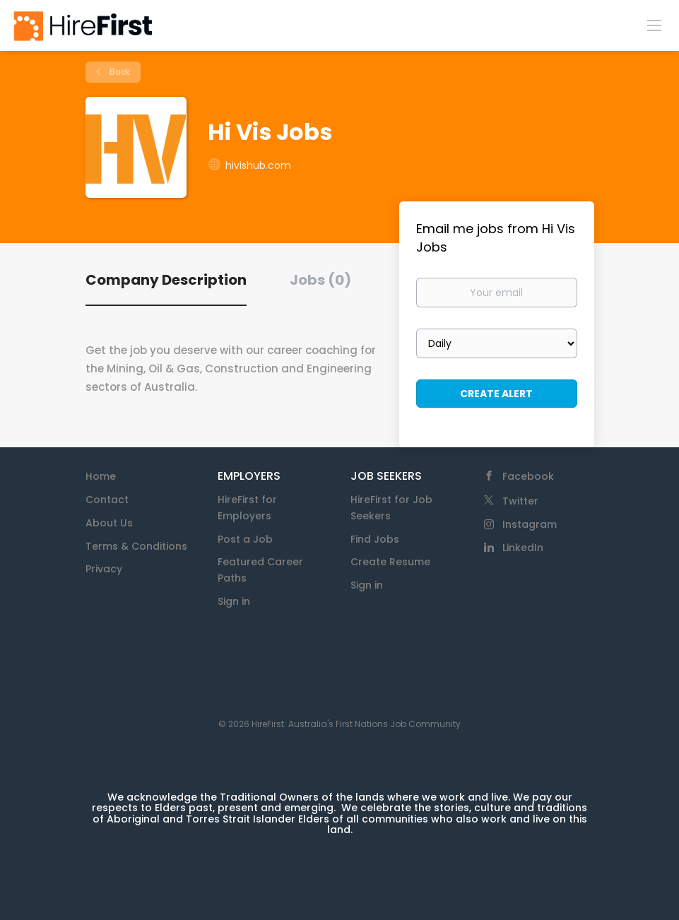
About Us (109, 523)
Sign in (234, 601)
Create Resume (390, 562)
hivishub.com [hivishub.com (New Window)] (258, 165)
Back (118, 72)
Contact (107, 500)
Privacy (103, 569)
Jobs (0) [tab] (320, 280)
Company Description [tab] (166, 280)
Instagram (529, 524)
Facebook (528, 476)
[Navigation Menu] (654, 24)
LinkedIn (522, 548)
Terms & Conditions (136, 546)
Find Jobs (374, 539)
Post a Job (245, 539)
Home (100, 476)
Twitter (520, 501)
